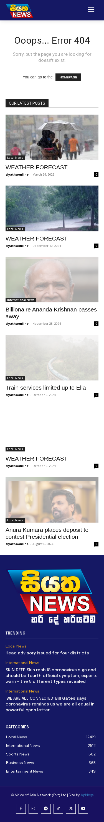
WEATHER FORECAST (37, 167)
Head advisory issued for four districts (47, 653)
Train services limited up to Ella (46, 387)
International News (20, 300)
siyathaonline (17, 174)
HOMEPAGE (68, 77)
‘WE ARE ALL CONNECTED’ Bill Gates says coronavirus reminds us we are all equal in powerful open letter (50, 704)
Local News (15, 158)
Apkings (87, 795)
